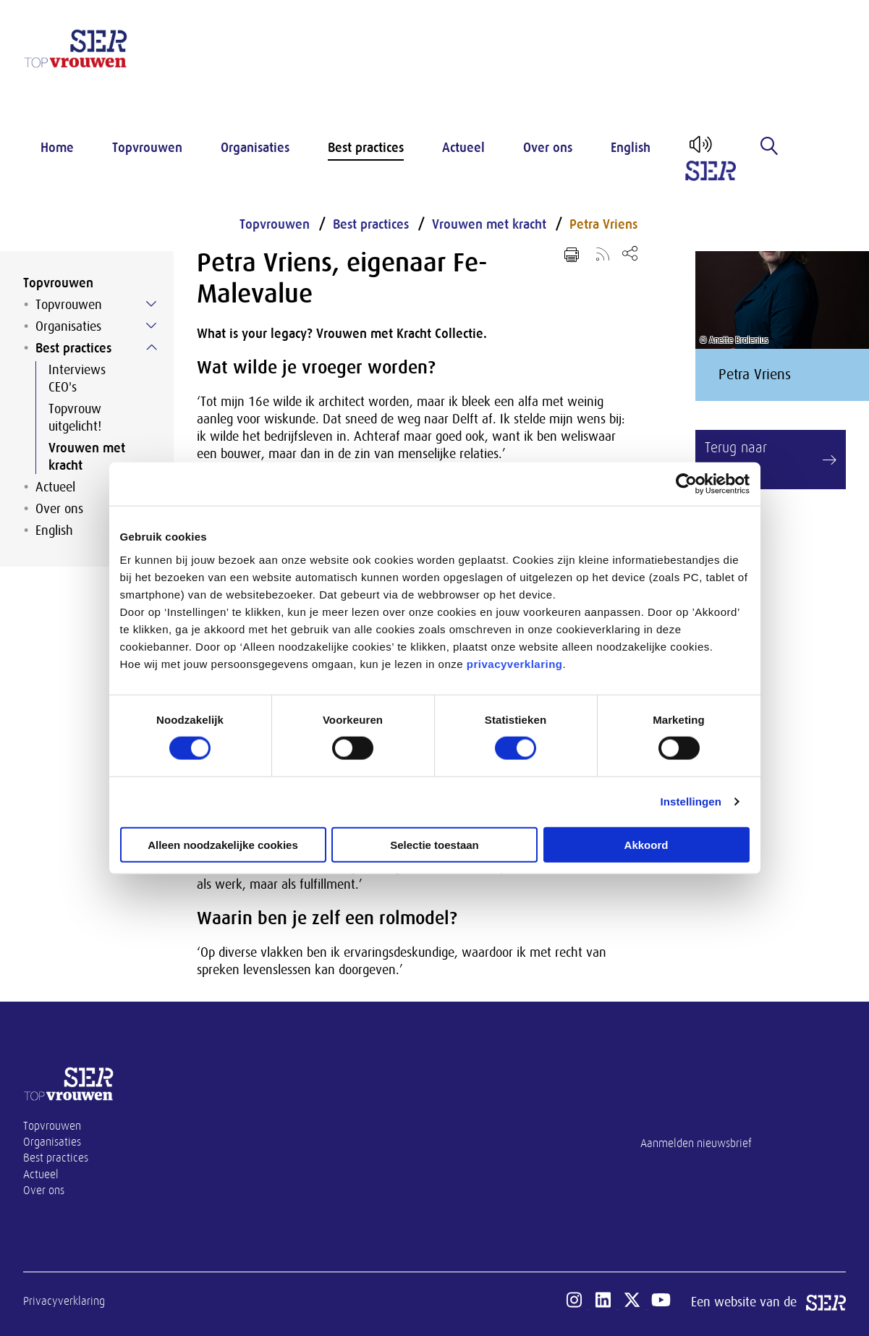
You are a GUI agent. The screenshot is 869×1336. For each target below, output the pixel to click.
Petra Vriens (603, 224)
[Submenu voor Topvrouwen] (151, 304)
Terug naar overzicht (736, 459)
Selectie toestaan (434, 844)
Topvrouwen (147, 147)
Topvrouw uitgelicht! (74, 418)
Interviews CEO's (77, 378)
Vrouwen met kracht (86, 457)
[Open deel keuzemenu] (629, 253)
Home (57, 147)
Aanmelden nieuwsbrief (696, 1143)
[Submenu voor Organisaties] (151, 325)
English (630, 147)
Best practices (366, 147)
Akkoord (646, 844)
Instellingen (691, 801)
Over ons (547, 147)
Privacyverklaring (64, 1301)
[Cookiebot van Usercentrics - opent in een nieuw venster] (686, 484)
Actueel (463, 147)
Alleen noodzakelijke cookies (223, 844)
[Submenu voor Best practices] (151, 347)
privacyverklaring (515, 663)
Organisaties (255, 147)
